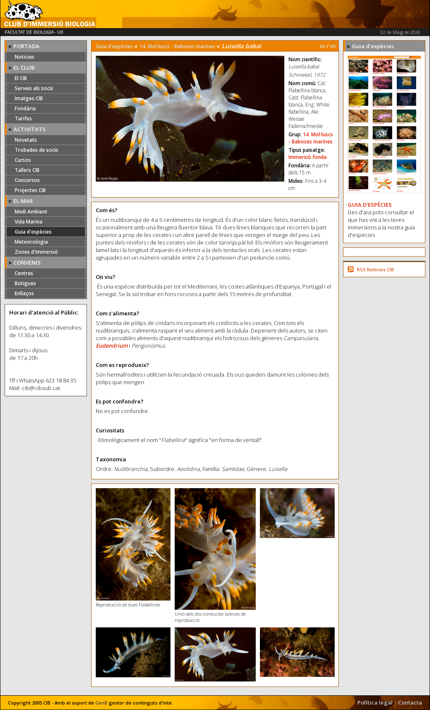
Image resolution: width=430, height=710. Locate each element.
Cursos (23, 160)
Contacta (410, 702)
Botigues (25, 283)
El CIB (21, 78)
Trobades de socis (36, 149)
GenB (101, 703)
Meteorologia (31, 241)
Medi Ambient (31, 211)
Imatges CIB (29, 98)
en (333, 45)
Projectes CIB (30, 190)
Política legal (375, 702)
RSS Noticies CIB (375, 269)
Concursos (27, 180)
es (322, 45)
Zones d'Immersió (36, 251)
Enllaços (24, 293)
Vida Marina (28, 221)
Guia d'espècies (33, 231)
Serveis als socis (34, 88)
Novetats (26, 139)
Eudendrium (112, 345)
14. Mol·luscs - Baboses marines (177, 46)
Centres (24, 273)
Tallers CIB (27, 170)
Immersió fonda (307, 157)
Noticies (24, 56)
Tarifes (23, 118)
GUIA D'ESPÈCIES (370, 204)
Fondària (25, 108)
